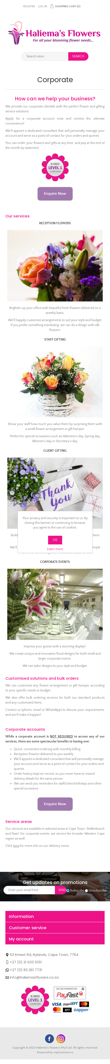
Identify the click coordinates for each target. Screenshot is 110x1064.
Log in (42, 6)
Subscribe (77, 890)
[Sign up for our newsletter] (29, 890)
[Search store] (45, 56)
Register (29, 6)
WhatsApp (101, 1055)
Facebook (49, 1038)
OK (55, 540)
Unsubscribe (97, 890)
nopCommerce (63, 1052)
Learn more (55, 549)
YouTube (60, 1038)
